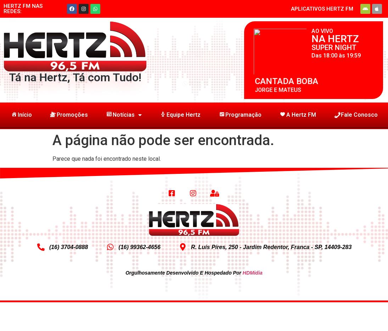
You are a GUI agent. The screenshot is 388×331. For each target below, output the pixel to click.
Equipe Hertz (180, 114)
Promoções (69, 114)
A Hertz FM (297, 114)
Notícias (124, 115)
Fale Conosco (356, 114)
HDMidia (253, 273)
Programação (240, 114)
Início (21, 114)
